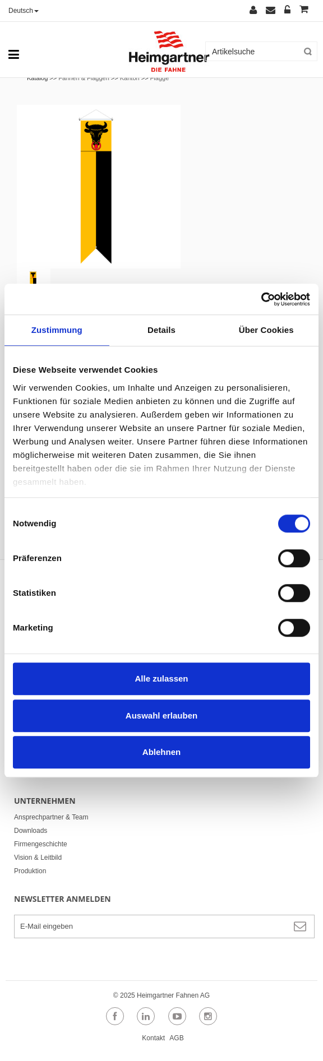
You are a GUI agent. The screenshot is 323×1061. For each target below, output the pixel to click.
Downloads (30, 831)
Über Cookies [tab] (266, 330)
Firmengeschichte (40, 844)
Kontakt (153, 1038)
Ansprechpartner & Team (51, 817)
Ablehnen (161, 752)
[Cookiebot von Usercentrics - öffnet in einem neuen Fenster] (261, 299)
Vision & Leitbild (38, 857)
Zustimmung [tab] (56, 330)
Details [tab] (161, 330)
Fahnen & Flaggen (83, 78)
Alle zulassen (161, 678)
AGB (176, 1038)
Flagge (159, 78)
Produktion (30, 871)
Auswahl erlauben (161, 715)
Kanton (130, 78)
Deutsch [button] (23, 11)
